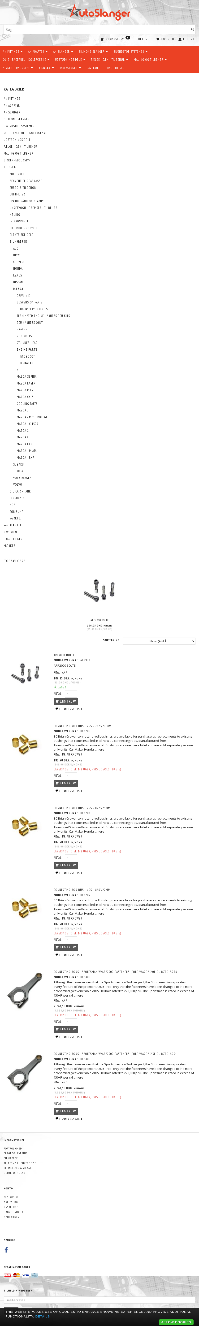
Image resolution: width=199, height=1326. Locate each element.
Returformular (14, 1172)
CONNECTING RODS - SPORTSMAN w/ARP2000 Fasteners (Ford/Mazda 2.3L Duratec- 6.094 (116, 1053)
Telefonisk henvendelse (20, 1162)
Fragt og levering (15, 1152)
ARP (65, 672)
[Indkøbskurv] (115, 39)
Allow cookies (176, 1322)
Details (42, 1316)
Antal (59, 693)
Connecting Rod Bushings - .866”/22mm (83, 889)
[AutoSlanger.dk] (99, 11)
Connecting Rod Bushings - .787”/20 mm (83, 725)
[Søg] (192, 29)
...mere (107, 749)
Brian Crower (73, 754)
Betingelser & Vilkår (18, 1167)
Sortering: (112, 640)
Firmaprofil (12, 1157)
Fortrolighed (13, 1148)
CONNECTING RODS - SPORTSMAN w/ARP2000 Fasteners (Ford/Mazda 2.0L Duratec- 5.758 (116, 971)
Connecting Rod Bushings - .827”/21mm (83, 807)
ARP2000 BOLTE (100, 619)
